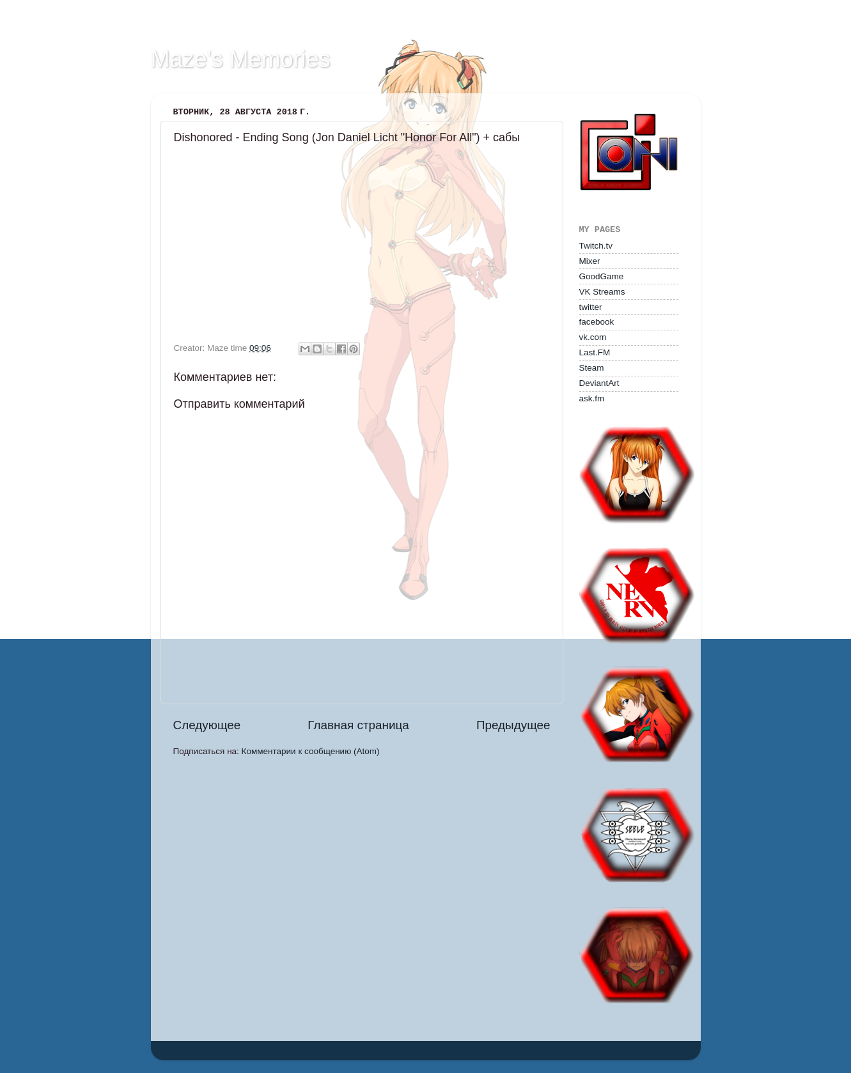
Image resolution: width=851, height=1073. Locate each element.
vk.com (593, 337)
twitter (590, 307)
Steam (591, 368)
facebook (596, 322)
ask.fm (592, 398)
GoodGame (601, 276)
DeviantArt (599, 383)
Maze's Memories (241, 59)
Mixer (589, 261)
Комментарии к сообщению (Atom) (311, 751)
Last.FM (595, 352)
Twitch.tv (596, 246)
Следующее (207, 725)
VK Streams (602, 292)
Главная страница (358, 725)
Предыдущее (513, 725)
